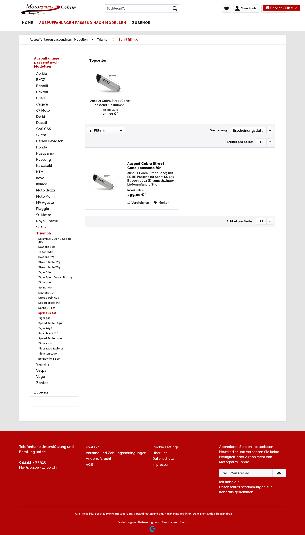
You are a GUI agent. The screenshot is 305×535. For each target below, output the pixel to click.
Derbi (40, 117)
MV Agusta (45, 203)
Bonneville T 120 (49, 358)
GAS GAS (43, 129)
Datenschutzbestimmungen (242, 487)
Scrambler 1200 (48, 333)
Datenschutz (163, 459)
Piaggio (42, 209)
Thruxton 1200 (47, 353)
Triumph (43, 233)
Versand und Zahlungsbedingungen (116, 453)
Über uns (159, 453)
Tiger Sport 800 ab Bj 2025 (55, 277)
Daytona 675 (46, 257)
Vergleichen (138, 202)
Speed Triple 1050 (50, 323)
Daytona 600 (46, 246)
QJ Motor (43, 215)
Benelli (42, 86)
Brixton (42, 92)
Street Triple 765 (49, 267)
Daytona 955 (46, 292)
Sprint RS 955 (47, 313)
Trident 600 (45, 252)
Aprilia (41, 74)
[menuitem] (142, 10)
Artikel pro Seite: (240, 142)
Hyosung (43, 160)
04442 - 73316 (33, 462)
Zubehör (41, 392)
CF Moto (43, 110)
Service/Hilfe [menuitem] (280, 8)
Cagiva (42, 104)
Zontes (42, 383)
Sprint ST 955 (46, 307)
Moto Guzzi (45, 190)
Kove (40, 178)
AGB (89, 465)
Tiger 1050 (45, 328)
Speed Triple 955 (49, 302)
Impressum (161, 465)
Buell (40, 98)
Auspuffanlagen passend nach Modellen (48, 62)
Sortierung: (219, 130)
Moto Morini (45, 196)
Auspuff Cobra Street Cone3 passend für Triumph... (110, 103)
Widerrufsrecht (98, 459)
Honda (41, 147)
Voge (40, 377)
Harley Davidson (49, 141)
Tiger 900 (44, 282)
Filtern (97, 130)
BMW (40, 80)
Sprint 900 (45, 287)
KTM (39, 172)
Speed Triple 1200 (50, 338)
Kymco (41, 184)
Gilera (41, 135)
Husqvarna (45, 153)
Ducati (41, 123)
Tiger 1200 (45, 343)
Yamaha (43, 364)
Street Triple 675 (49, 262)
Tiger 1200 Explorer (50, 348)
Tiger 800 (44, 272)
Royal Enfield (47, 221)
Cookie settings (165, 447)
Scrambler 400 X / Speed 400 (54, 240)
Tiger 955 (44, 318)
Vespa (41, 371)
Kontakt (92, 447)
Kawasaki (44, 166)
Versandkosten (143, 513)
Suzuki (41, 227)
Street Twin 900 (48, 297)
